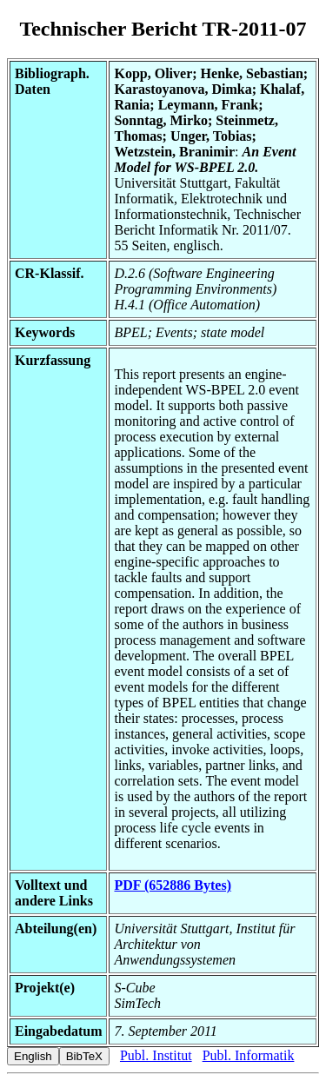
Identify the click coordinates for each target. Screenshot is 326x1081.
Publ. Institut (156, 1055)
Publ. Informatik (249, 1055)
